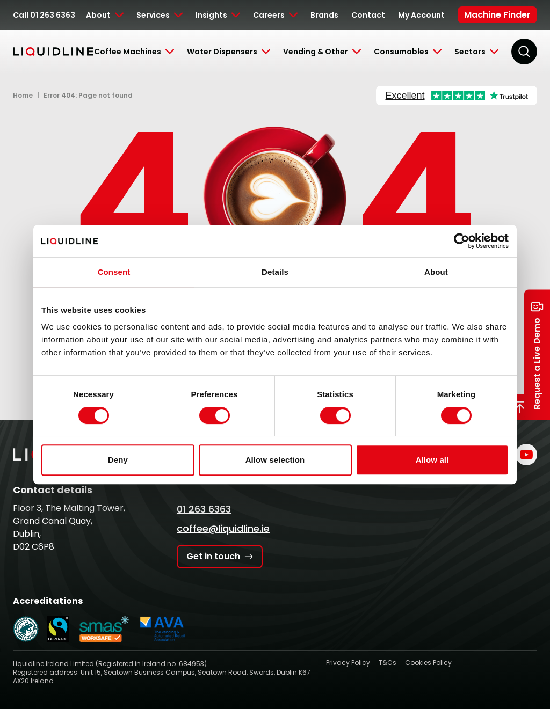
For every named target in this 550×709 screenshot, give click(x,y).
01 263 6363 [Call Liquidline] (204, 509)
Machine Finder (497, 15)
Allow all (432, 459)
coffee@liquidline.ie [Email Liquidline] (223, 528)
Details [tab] (275, 271)
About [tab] (436, 271)
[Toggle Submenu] (105, 15)
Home (23, 95)
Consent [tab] (114, 271)
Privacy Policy (348, 662)
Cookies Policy (428, 662)
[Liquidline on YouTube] (526, 454)
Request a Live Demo (537, 354)
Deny (118, 459)
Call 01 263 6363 (44, 15)
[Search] (524, 51)
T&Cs (387, 662)
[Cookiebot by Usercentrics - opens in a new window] (462, 241)
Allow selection (275, 459)
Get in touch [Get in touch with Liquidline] (219, 556)
